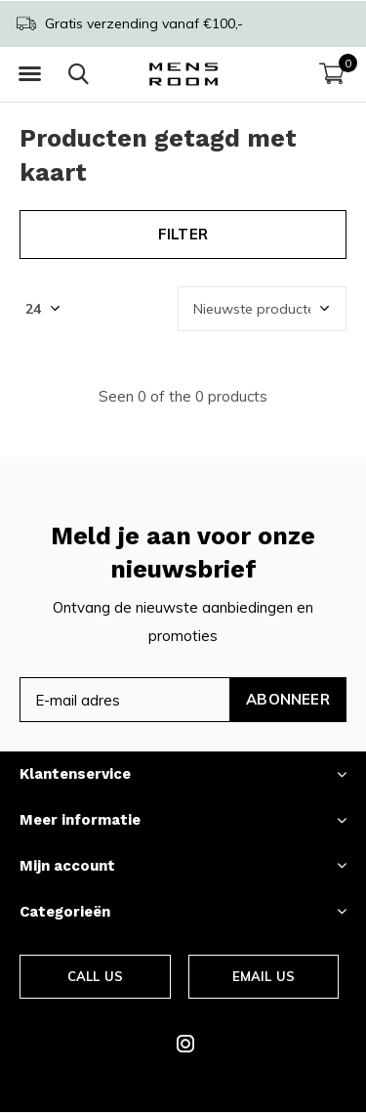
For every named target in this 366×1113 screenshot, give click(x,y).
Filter (183, 234)
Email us (263, 976)
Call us (95, 976)
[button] (29, 74)
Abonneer (288, 699)
